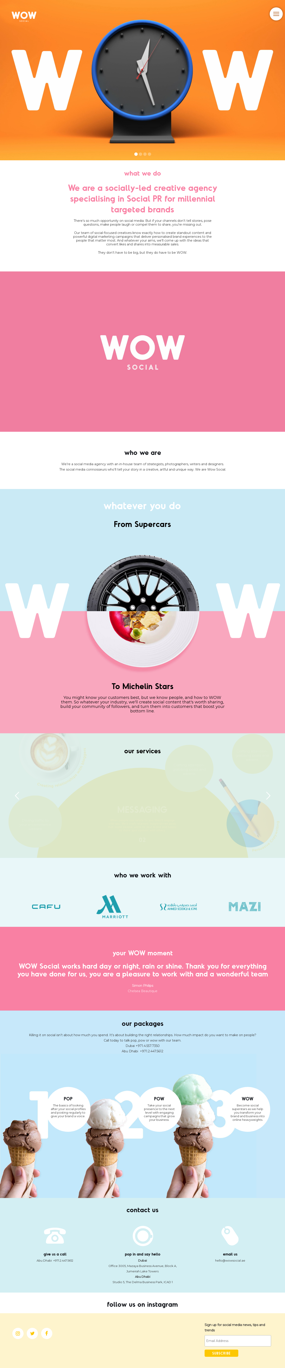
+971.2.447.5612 (151, 1051)
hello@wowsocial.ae (230, 1260)
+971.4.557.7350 (148, 1046)
